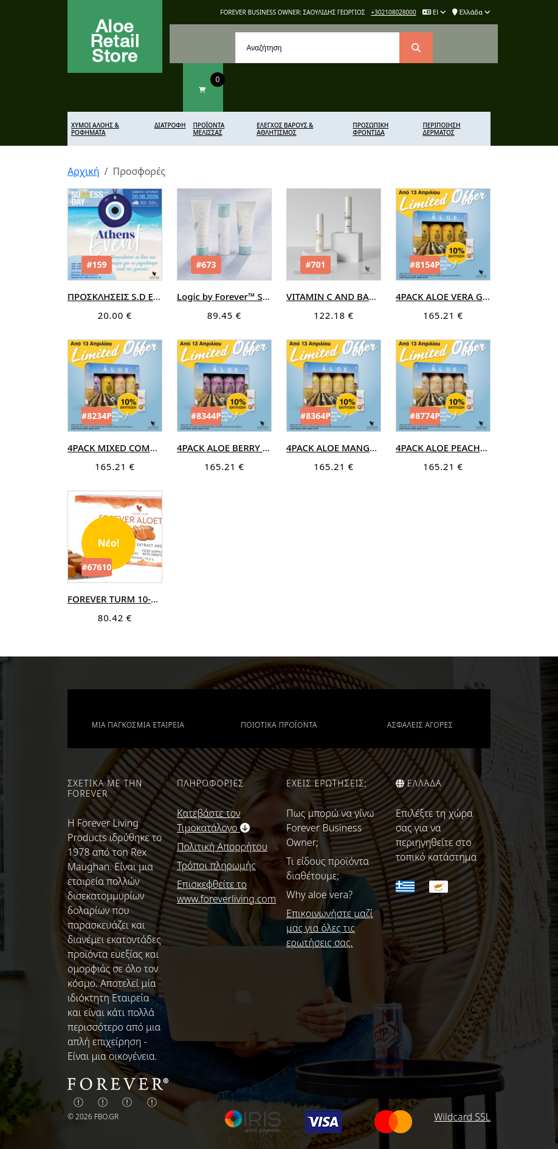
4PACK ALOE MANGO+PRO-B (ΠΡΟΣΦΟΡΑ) (377, 448)
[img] (78, 1102)
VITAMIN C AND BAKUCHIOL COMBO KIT (374, 296)
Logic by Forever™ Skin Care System (254, 296)
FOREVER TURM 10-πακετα (124, 599)
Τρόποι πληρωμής (216, 865)
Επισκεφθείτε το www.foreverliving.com (224, 891)
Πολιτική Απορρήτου (222, 846)
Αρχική (83, 171)
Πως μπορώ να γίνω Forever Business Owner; (330, 827)
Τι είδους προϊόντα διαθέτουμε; (327, 868)
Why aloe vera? (319, 894)
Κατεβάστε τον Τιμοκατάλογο (213, 820)
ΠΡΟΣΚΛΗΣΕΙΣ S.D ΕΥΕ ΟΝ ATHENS (142, 296)
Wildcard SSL (462, 1116)
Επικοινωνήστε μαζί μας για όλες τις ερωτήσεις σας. (329, 928)
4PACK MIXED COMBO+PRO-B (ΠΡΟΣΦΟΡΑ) (161, 448)
